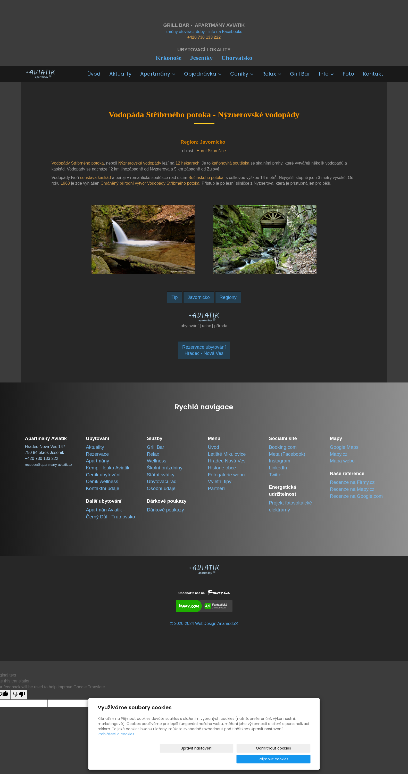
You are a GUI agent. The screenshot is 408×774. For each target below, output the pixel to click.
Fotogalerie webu (226, 474)
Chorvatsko (236, 57)
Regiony (228, 297)
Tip (174, 297)
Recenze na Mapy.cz (352, 489)
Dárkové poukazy (165, 509)
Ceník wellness (102, 481)
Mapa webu (342, 460)
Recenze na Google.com (356, 496)
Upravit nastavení (206, 759)
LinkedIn (278, 467)
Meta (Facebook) (287, 454)
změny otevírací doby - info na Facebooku (204, 31)
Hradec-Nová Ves (226, 460)
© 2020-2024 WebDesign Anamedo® (204, 623)
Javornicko (199, 297)
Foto (348, 73)
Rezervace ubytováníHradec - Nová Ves (204, 350)
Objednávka (202, 73)
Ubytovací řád (162, 481)
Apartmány (157, 73)
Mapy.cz (338, 454)
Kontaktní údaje (102, 488)
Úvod (94, 73)
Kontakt (373, 73)
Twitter (276, 474)
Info (326, 73)
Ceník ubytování (103, 474)
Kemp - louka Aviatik (107, 467)
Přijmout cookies (291, 759)
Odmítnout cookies (249, 759)
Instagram (279, 460)
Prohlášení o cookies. (116, 744)
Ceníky (241, 73)
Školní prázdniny (164, 467)
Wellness (156, 460)
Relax (271, 73)
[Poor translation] (19, 694)
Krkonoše (168, 57)
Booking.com (283, 447)
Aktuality (120, 73)
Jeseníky (201, 57)
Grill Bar (300, 73)
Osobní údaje (161, 488)
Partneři (216, 488)
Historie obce (222, 467)
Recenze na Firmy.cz (352, 482)
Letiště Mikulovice (227, 454)
